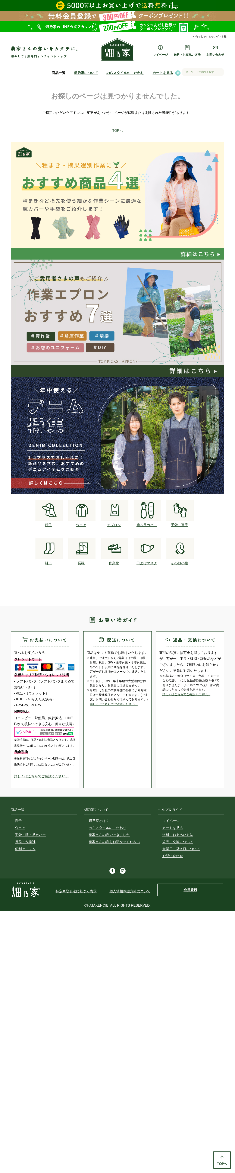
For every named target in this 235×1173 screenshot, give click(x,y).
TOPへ (117, 130)
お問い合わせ (172, 856)
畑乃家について (86, 73)
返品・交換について (177, 842)
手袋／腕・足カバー (30, 835)
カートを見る (163, 73)
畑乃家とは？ (99, 821)
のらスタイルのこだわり (125, 73)
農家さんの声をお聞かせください (114, 842)
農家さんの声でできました (109, 835)
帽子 (18, 821)
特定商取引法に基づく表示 (76, 891)
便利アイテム (25, 849)
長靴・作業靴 (25, 842)
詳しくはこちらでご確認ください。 (41, 776)
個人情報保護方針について (129, 891)
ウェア (20, 828)
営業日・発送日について (181, 849)
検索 (219, 72)
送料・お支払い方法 (177, 835)
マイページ (170, 821)
